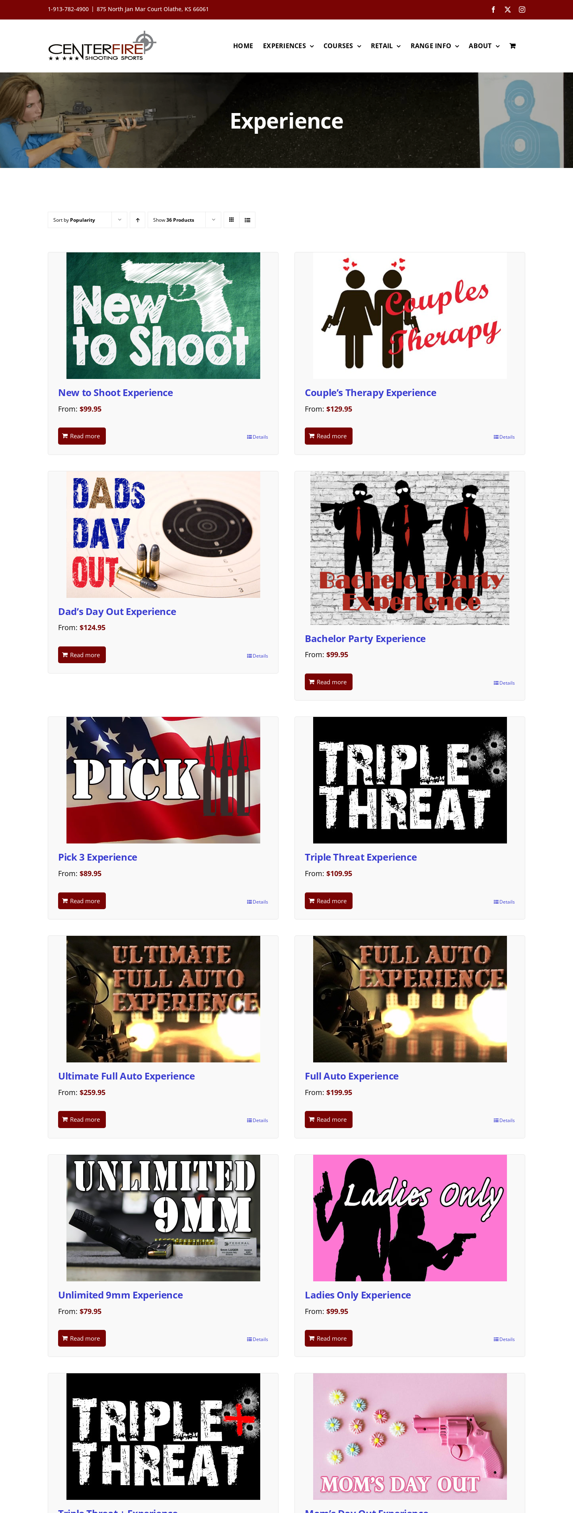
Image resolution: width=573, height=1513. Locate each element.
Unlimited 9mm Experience (120, 1294)
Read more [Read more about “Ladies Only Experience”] (332, 1338)
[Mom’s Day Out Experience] (410, 1436)
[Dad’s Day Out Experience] (163, 534)
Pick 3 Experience (97, 856)
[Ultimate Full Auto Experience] (163, 999)
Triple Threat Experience (361, 856)
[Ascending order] (137, 220)
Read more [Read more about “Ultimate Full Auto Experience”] (85, 1119)
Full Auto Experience (352, 1075)
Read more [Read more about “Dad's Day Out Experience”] (85, 655)
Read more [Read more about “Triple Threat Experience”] (332, 901)
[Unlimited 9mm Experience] (163, 1218)
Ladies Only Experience (358, 1294)
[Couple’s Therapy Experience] (410, 315)
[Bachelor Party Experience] (410, 548)
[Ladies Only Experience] (410, 1218)
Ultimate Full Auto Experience (126, 1075)
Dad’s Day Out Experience (117, 611)
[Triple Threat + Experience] (163, 1436)
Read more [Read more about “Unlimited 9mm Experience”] (85, 1338)
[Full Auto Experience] (410, 999)
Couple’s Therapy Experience (370, 392)
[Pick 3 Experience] (163, 780)
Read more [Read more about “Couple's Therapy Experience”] (332, 436)
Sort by (74, 220)
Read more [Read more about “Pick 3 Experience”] (85, 901)
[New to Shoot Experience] (163, 315)
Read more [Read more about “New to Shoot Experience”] (85, 436)
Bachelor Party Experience (365, 638)
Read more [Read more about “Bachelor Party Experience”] (332, 682)
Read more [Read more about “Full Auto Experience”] (332, 1119)
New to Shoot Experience (115, 392)
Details (260, 436)
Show (173, 220)
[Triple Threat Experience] (410, 780)
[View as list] (247, 220)
